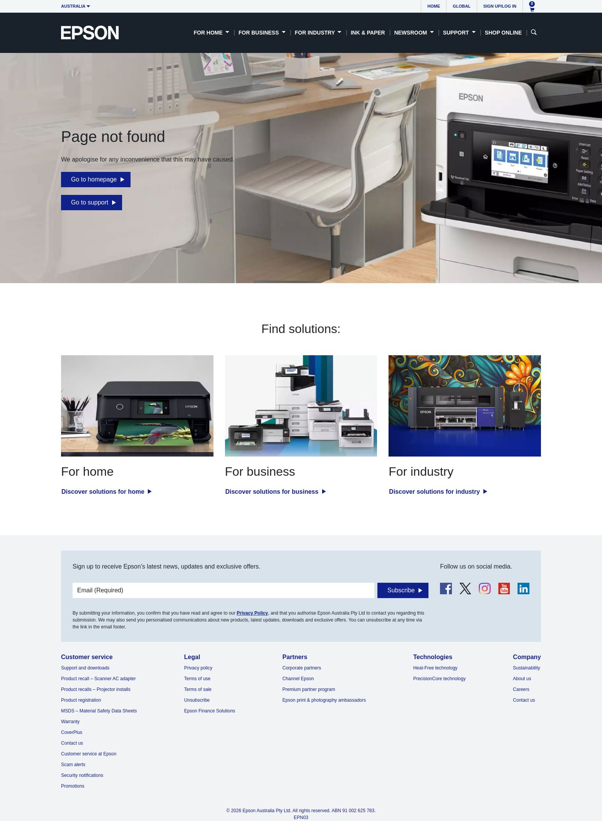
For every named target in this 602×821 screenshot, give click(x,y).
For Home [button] (209, 33)
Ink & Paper (368, 33)
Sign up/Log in (499, 6)
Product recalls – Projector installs (96, 689)
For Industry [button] (315, 33)
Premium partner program (309, 689)
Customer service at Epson (88, 754)
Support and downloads (85, 668)
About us (522, 678)
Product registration (81, 700)
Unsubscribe (197, 700)
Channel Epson (298, 678)
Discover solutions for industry (435, 491)
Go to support (89, 202)
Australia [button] (73, 6)
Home (433, 6)
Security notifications (82, 775)
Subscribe (401, 590)
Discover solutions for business (272, 491)
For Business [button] (259, 33)
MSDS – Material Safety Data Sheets (99, 711)
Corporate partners (302, 668)
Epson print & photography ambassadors (324, 700)
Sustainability (526, 668)
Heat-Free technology (435, 668)
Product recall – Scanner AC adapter (98, 678)
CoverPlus (71, 732)
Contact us (72, 743)
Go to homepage (94, 179)
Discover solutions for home (103, 491)
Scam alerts (73, 764)
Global (461, 6)
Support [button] (457, 33)
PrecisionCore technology (439, 678)
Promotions (72, 786)
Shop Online (503, 33)
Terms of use (197, 678)
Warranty (70, 721)
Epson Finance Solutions (209, 711)
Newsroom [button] (411, 33)
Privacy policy (198, 668)
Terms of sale (198, 689)
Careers (521, 689)
